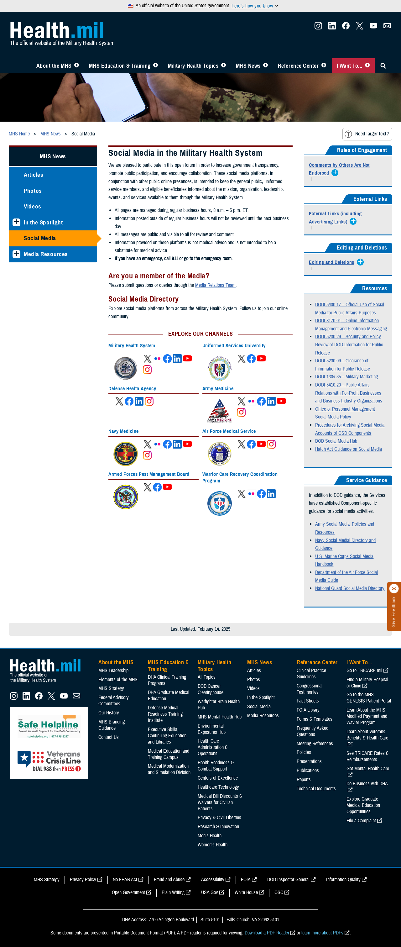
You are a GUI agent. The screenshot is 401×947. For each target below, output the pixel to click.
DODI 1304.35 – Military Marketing (346, 377)
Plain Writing (173, 892)
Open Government (128, 892)
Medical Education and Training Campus (168, 754)
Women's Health (212, 845)
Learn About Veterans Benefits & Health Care (367, 735)
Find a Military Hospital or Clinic (367, 682)
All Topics (207, 677)
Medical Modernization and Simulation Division (169, 769)
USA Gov (209, 892)
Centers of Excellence (218, 778)
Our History (108, 713)
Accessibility (212, 879)
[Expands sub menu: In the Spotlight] (16, 222)
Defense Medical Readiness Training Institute (165, 714)
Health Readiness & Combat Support (216, 766)
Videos (32, 206)
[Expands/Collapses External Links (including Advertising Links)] (348, 218)
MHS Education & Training (120, 65)
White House (246, 892)
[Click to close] (394, 588)
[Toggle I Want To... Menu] (367, 65)
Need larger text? (367, 134)
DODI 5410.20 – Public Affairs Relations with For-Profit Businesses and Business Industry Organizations (348, 393)
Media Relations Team (215, 285)
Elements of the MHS (118, 679)
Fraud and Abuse (169, 879)
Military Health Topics (193, 65)
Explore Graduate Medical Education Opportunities (363, 805)
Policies (304, 752)
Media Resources (46, 254)
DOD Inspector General (288, 879)
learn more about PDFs (322, 933)
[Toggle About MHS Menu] (76, 65)
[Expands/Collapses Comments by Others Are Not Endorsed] (348, 169)
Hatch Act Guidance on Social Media (348, 449)
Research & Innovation (218, 826)
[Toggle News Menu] (265, 65)
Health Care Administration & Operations (213, 747)
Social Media (40, 238)
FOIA (246, 879)
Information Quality (343, 879)
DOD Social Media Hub (336, 441)
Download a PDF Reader (267, 933)
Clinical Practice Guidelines (311, 673)
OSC (278, 892)
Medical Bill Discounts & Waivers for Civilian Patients (220, 802)
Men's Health (209, 836)
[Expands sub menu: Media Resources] (16, 254)
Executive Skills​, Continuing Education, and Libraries (168, 735)
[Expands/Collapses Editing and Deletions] (333, 263)
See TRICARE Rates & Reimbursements (367, 756)
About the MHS (54, 65)
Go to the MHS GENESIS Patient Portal (368, 698)
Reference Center (298, 65)
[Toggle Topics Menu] (223, 65)
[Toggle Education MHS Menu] (155, 65)
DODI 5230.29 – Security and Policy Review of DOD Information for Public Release (349, 345)
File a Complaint (361, 821)
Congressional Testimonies (309, 689)
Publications (308, 770)
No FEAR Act (125, 879)
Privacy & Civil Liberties (219, 817)
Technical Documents (316, 789)
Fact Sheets (308, 701)
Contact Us (108, 737)
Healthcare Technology (218, 787)
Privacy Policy (83, 879)
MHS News (248, 65)
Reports (304, 779)
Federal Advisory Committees (113, 700)
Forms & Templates (314, 719)
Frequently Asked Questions (312, 731)
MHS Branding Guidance (111, 725)
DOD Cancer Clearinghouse (210, 689)
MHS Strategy (111, 688)
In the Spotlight (43, 222)
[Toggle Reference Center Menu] (323, 65)
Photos (33, 190)
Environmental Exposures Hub (212, 729)
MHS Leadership (113, 670)
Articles (33, 174)
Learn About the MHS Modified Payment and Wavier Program (366, 716)
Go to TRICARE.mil (364, 670)
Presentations (309, 761)
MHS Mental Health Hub (220, 717)
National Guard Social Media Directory (349, 588)
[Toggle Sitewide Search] (383, 66)
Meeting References (315, 743)
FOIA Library (308, 710)
